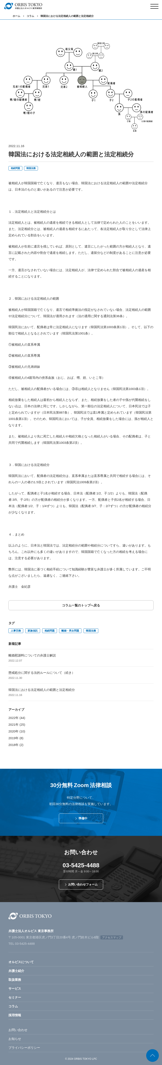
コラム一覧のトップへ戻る (81, 605)
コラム (30, 16)
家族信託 (33, 630)
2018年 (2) (15, 745)
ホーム (16, 16)
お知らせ (14, 1039)
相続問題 (15, 168)
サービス (14, 988)
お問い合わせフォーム (83, 884)
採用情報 (14, 1015)
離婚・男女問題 (70, 630)
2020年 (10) (16, 731)
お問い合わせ (17, 1030)
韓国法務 (31, 168)
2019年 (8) (15, 738)
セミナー (14, 997)
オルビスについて (21, 962)
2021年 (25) (16, 724)
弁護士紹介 (16, 971)
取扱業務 (14, 979)
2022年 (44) (16, 718)
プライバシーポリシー (24, 1047)
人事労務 (16, 630)
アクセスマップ (111, 937)
